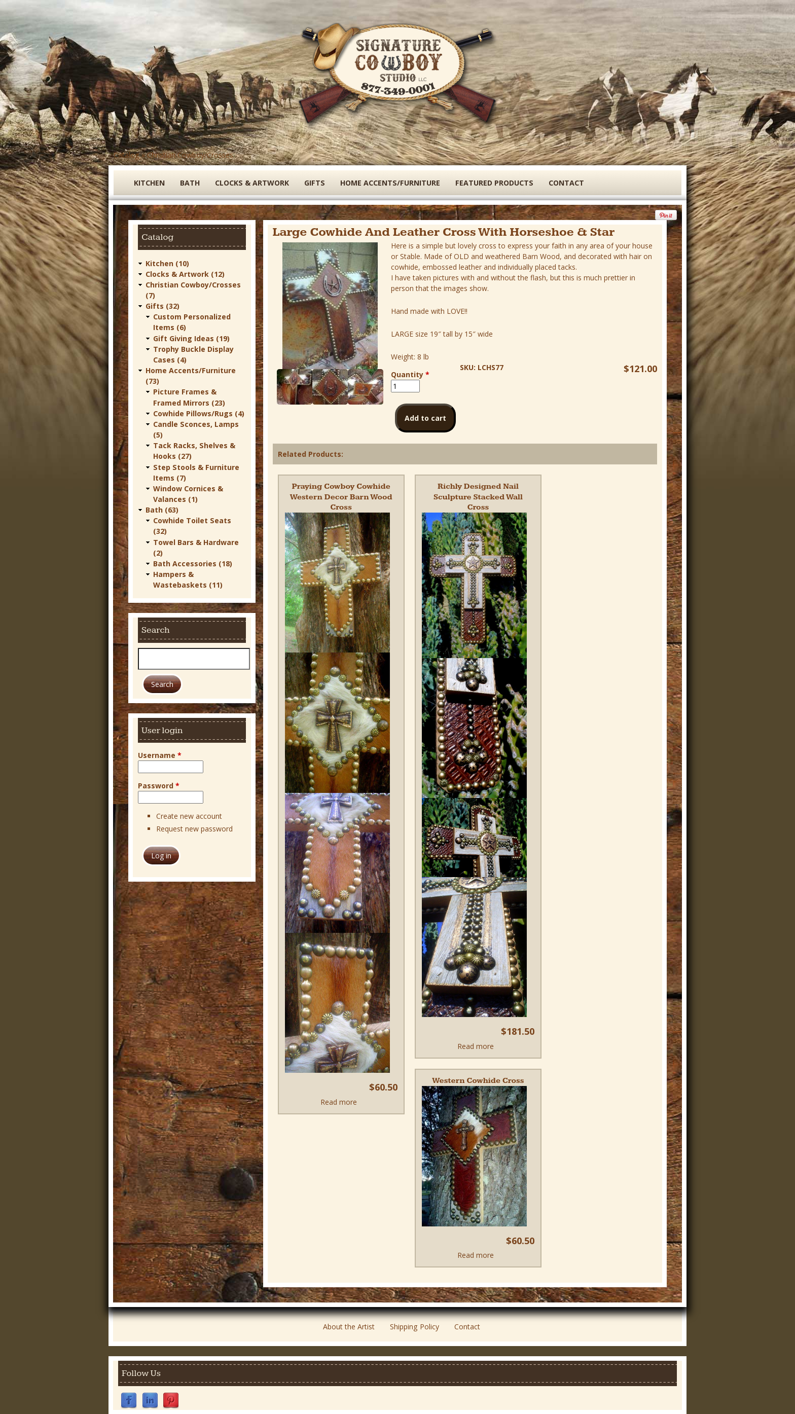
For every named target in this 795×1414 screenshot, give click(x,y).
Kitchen (149, 183)
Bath (190, 183)
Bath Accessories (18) (192, 561)
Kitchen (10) (167, 263)
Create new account (189, 813)
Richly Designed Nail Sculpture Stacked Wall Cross (478, 491)
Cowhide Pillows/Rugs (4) (198, 412)
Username (160, 752)
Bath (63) (162, 508)
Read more (338, 1101)
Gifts (313, 183)
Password (158, 783)
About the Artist (349, 1316)
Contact (563, 183)
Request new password (194, 826)
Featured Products (491, 183)
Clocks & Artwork (251, 183)
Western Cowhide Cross (478, 1070)
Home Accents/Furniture (388, 183)
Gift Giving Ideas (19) (191, 337)
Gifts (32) (162, 305)
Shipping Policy (414, 1316)
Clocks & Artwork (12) (185, 273)
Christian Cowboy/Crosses (190, 155)
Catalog (126, 155)
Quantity (410, 374)
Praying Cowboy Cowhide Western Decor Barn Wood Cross (340, 497)
